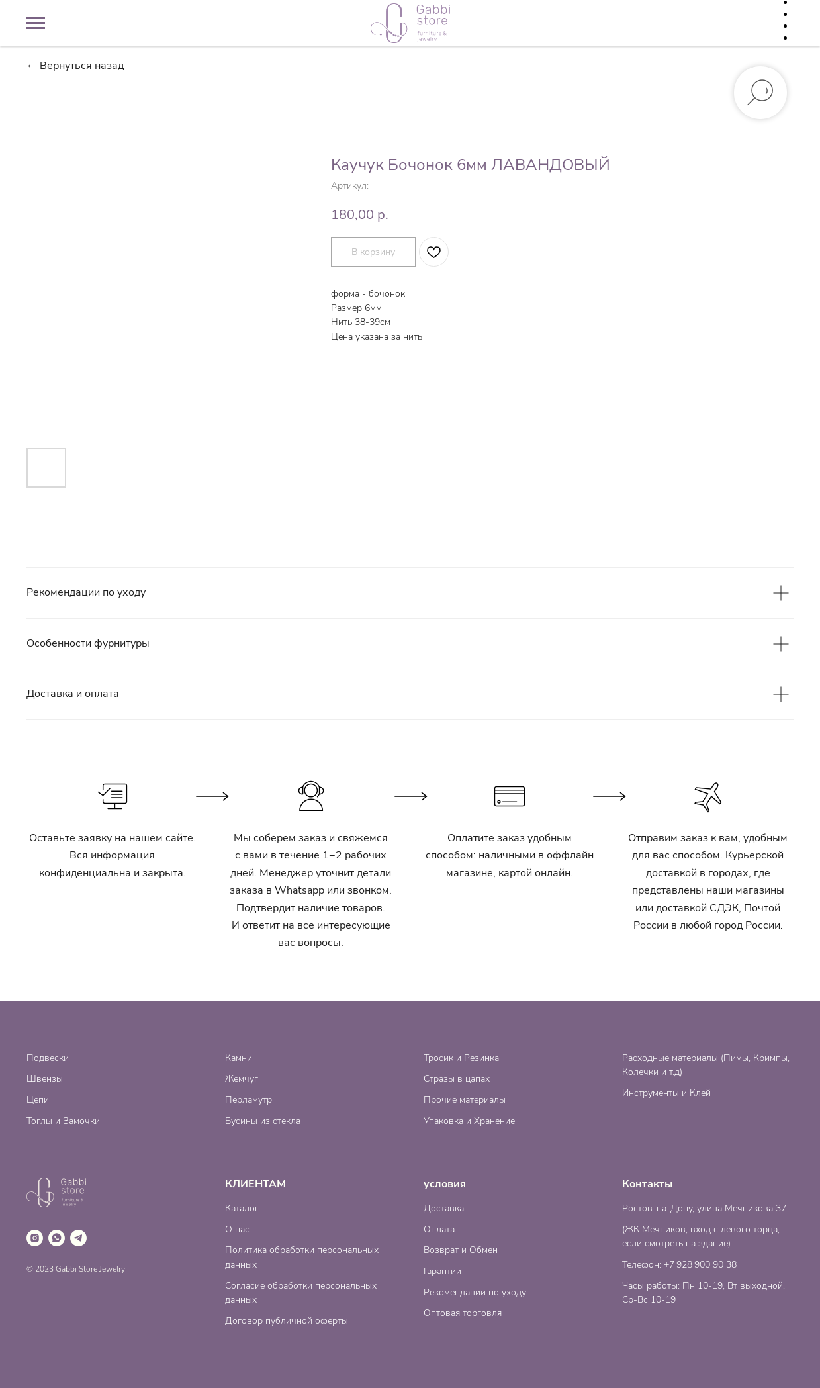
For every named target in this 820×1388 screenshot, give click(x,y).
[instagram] (34, 1238)
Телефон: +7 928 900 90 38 (679, 1264)
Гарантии (442, 1271)
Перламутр (248, 1099)
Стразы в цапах (457, 1078)
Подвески (47, 1058)
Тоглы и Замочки (63, 1121)
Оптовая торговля (463, 1313)
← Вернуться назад (75, 66)
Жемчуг (241, 1078)
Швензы (44, 1078)
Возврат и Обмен (461, 1250)
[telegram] (78, 1238)
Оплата (439, 1229)
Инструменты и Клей (666, 1093)
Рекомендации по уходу (475, 1292)
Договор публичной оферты (286, 1321)
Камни (238, 1058)
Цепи (37, 1099)
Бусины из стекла (262, 1121)
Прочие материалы (465, 1099)
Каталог (242, 1208)
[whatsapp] (56, 1238)
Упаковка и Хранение (469, 1121)
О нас (237, 1229)
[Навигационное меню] (35, 23)
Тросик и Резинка (461, 1058)
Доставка (444, 1208)
